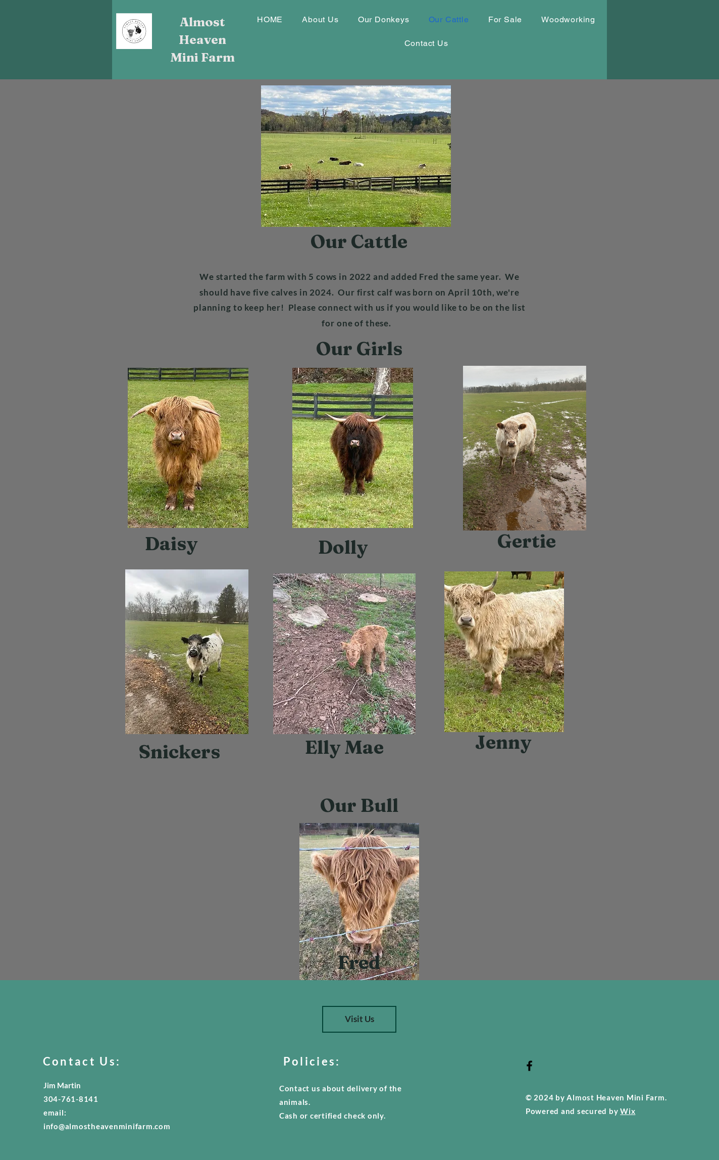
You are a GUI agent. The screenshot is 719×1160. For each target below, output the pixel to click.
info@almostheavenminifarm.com (107, 1126)
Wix (627, 1111)
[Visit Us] (359, 1019)
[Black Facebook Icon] (529, 1066)
